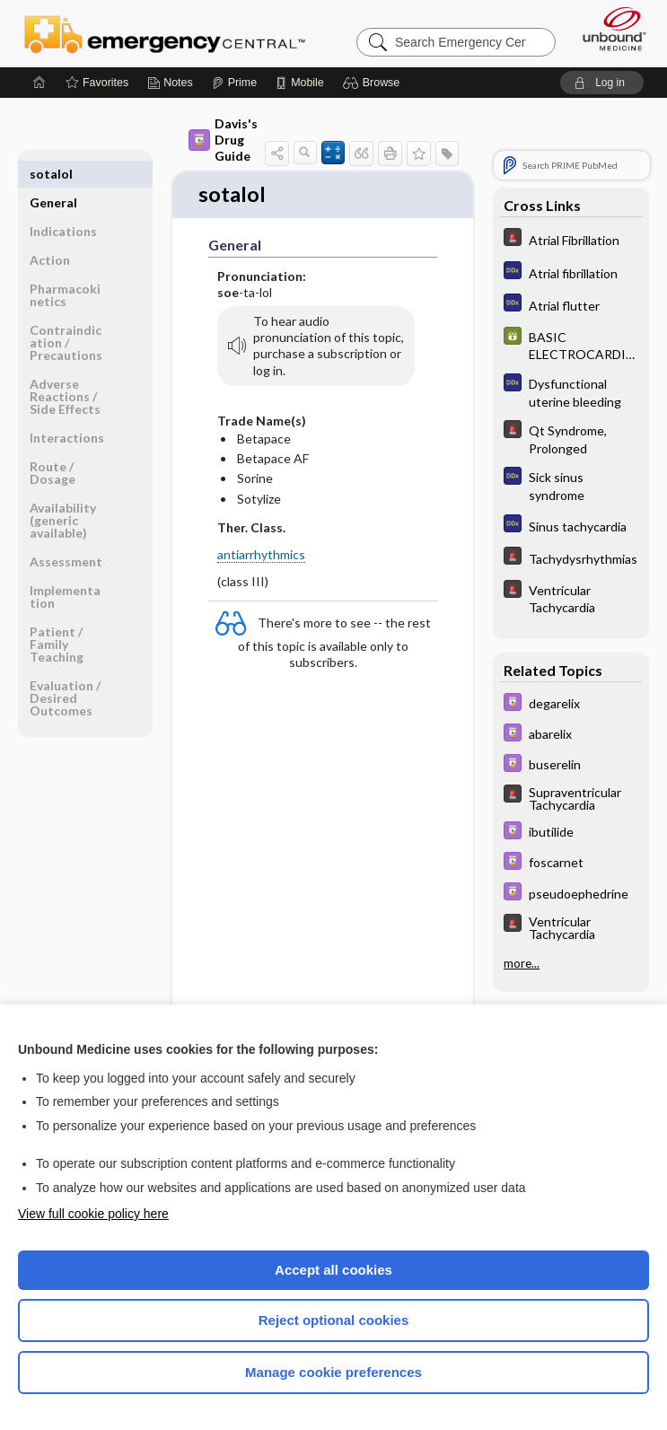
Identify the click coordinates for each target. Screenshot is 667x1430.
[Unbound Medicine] (608, 28)
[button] (374, 82)
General (53, 173)
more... (522, 962)
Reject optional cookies (334, 1320)
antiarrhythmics (261, 556)
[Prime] (234, 82)
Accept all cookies (333, 1269)
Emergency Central (164, 33)
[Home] (39, 82)
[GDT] (571, 344)
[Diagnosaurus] (571, 272)
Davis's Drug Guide (223, 139)
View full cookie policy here (93, 1213)
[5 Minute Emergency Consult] (571, 239)
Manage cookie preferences (333, 1372)
